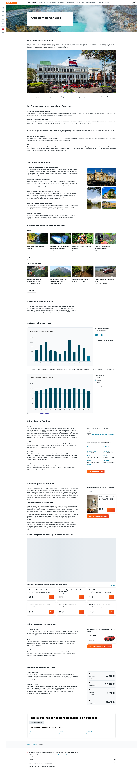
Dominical (60, 731)
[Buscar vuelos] (3, 8)
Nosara (31, 734)
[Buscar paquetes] (3, 19)
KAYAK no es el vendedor (72, 760)
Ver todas (113, 585)
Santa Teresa (89, 734)
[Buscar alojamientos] (3, 11)
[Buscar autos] (3, 15)
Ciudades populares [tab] (36, 722)
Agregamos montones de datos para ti (72, 763)
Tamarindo (89, 731)
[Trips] (3, 24)
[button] (3, 3)
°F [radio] (97, 386)
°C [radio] (101, 386)
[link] (95, 471)
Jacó (30, 731)
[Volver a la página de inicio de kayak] (11, 3)
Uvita (59, 734)
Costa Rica (34, 744)
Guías (28, 744)
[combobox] (101, 491)
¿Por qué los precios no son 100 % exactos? (72, 766)
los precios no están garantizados (66, 754)
